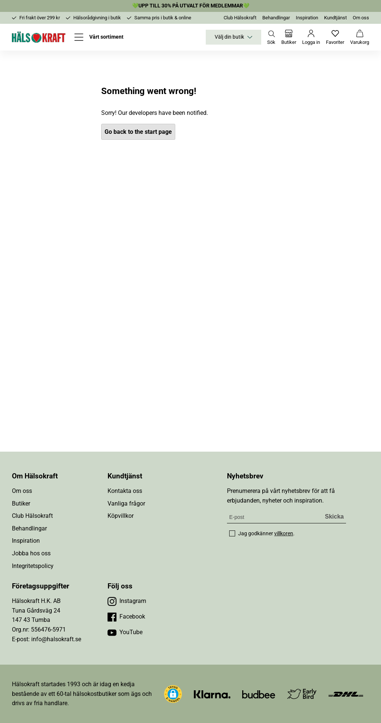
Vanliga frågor (126, 503)
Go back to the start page (138, 131)
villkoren (283, 533)
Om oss (361, 17)
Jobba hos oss (31, 553)
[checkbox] (232, 533)
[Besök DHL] (346, 693)
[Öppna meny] (99, 37)
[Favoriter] (335, 37)
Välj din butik (233, 37)
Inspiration (307, 17)
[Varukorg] (359, 37)
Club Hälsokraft (240, 17)
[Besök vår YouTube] (125, 632)
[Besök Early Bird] (302, 693)
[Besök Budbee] (258, 693)
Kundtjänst (335, 17)
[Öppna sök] (271, 37)
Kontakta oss (125, 490)
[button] (173, 694)
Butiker (21, 503)
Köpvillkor (121, 515)
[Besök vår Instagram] (127, 601)
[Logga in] (311, 37)
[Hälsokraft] (38, 37)
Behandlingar (276, 17)
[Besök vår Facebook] (126, 617)
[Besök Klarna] (212, 693)
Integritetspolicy (33, 565)
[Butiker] (288, 37)
